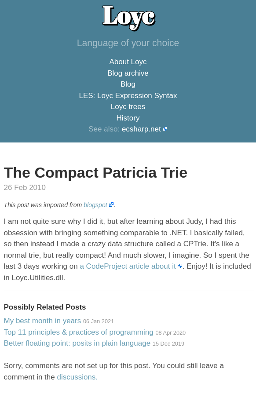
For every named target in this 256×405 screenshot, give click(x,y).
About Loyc (127, 62)
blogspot (95, 204)
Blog (128, 84)
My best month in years (59, 321)
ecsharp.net (141, 129)
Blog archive (128, 73)
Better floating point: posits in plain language (94, 343)
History (128, 118)
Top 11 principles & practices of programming (95, 332)
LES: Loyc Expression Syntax (128, 95)
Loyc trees (128, 106)
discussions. (77, 377)
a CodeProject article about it (128, 266)
